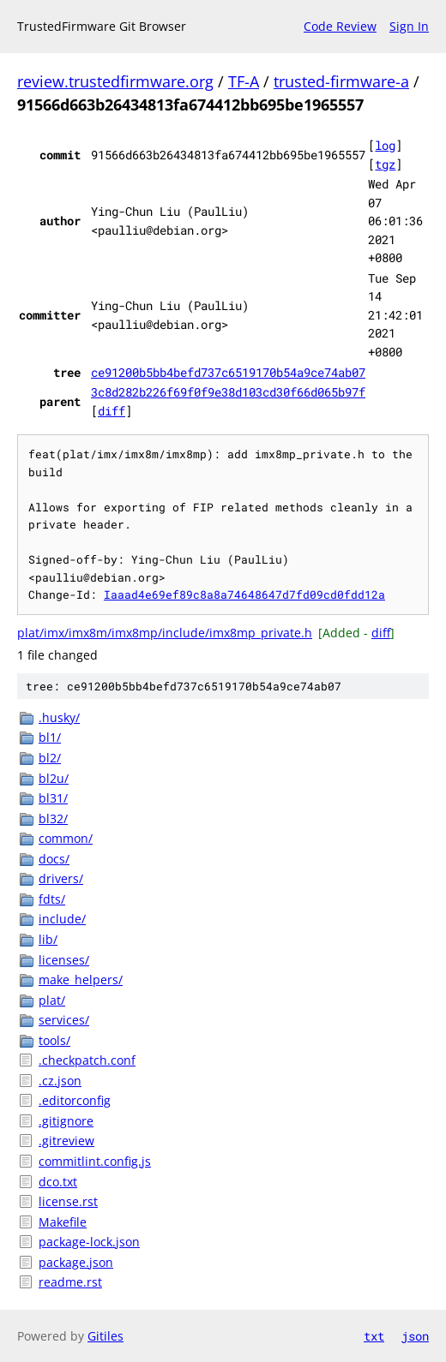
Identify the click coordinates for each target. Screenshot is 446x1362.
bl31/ (53, 798)
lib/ (48, 939)
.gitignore (66, 1121)
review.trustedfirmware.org (115, 81)
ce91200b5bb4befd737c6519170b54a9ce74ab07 (228, 372)
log (385, 145)
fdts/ (52, 899)
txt (374, 1336)
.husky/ (59, 717)
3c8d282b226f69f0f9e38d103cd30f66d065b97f (228, 392)
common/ (66, 838)
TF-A (243, 81)
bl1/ (50, 737)
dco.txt (58, 1182)
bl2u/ (54, 778)
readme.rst (70, 1282)
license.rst (68, 1201)
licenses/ (64, 960)
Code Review (340, 26)
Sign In (409, 26)
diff (111, 411)
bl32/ (53, 818)
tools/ (54, 1040)
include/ (62, 919)
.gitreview (66, 1140)
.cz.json (60, 1080)
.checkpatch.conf (87, 1060)
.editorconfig (75, 1100)
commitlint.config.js (95, 1161)
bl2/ (50, 758)
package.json (76, 1262)
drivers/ (61, 878)
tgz (385, 164)
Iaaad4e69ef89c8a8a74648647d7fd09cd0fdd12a (244, 594)
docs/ (54, 859)
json (415, 1336)
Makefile (63, 1222)
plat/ (52, 1000)
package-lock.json (89, 1242)
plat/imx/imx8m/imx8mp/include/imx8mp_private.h (164, 632)
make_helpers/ (81, 979)
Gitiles (105, 1336)
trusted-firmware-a (341, 81)
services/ (64, 1020)
